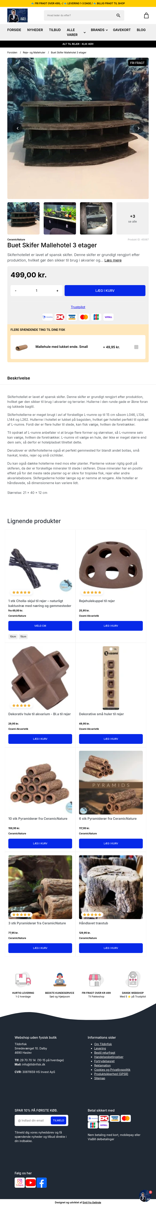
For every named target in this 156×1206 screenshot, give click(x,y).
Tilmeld (58, 1120)
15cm (23, 636)
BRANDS (99, 30)
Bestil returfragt (104, 1052)
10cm (13, 636)
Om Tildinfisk (103, 1044)
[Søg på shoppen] (118, 15)
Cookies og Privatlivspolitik (112, 1069)
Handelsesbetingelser (109, 1057)
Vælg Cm (40, 625)
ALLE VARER (76, 32)
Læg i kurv (111, 625)
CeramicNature (16, 239)
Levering (100, 1048)
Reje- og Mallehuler (34, 52)
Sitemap (99, 1078)
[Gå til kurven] (144, 15)
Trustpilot (78, 307)
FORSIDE (14, 30)
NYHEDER (35, 30)
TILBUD (55, 30)
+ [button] (57, 291)
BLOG (141, 30)
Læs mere (113, 260)
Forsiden (12, 52)
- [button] (15, 291)
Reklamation (102, 1065)
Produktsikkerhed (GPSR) (111, 1074)
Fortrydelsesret (104, 1061)
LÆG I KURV (105, 291)
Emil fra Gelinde (92, 1202)
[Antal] (37, 290)
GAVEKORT (122, 30)
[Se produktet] (22, 347)
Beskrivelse (18, 378)
